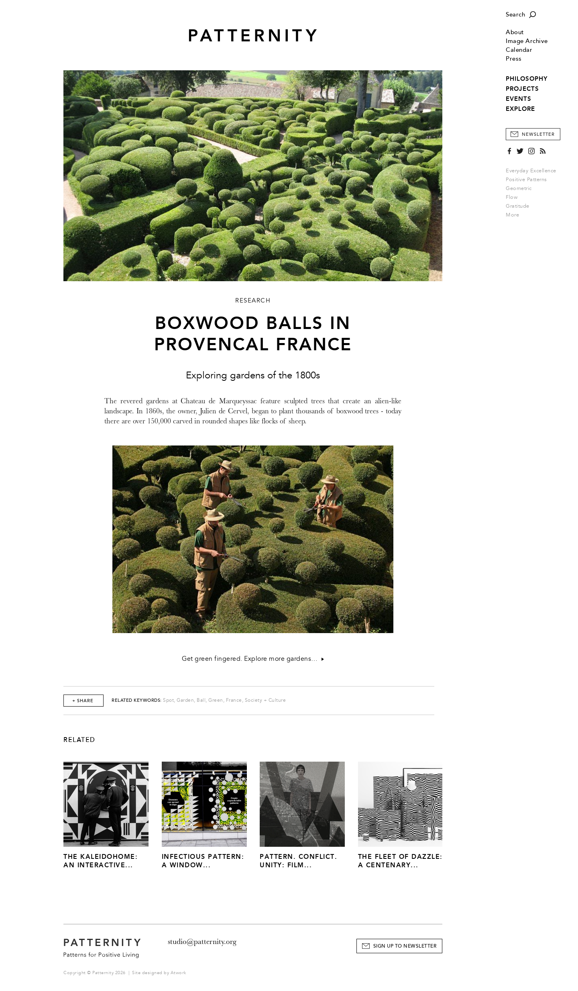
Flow (511, 197)
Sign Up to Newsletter (405, 946)
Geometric (519, 188)
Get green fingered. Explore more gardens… (253, 659)
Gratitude (517, 206)
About (515, 32)
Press (514, 58)
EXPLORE (520, 108)
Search (515, 14)
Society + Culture (265, 700)
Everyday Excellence (531, 171)
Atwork (178, 972)
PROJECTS (522, 88)
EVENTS (518, 98)
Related (79, 740)
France (234, 700)
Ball (201, 700)
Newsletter (538, 134)
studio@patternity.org (202, 941)
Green (215, 700)
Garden (185, 700)
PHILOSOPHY (526, 78)
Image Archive (527, 41)
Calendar (519, 50)
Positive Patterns (526, 179)
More (515, 215)
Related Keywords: (137, 700)
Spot (168, 700)
